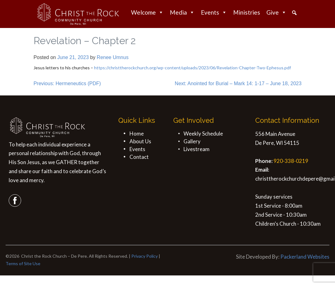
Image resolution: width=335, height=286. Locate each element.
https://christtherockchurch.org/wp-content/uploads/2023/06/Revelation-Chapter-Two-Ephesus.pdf (192, 67)
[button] (294, 12)
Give (276, 12)
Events (214, 12)
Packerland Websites (304, 256)
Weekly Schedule (203, 133)
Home (136, 133)
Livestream (196, 149)
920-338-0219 (291, 161)
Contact (139, 157)
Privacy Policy (144, 256)
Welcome (147, 12)
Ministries (246, 12)
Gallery (192, 141)
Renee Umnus (113, 57)
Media (182, 12)
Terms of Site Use (23, 263)
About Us (140, 141)
